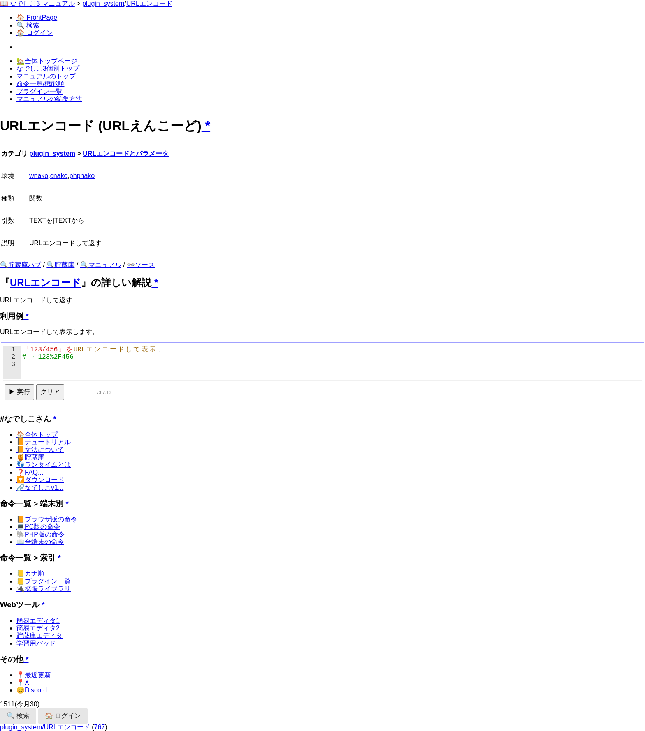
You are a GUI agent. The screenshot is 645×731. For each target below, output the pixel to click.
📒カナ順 (30, 573)
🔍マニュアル (100, 264)
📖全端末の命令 (40, 541)
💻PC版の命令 (38, 526)
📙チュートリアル (43, 441)
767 (99, 727)
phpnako (82, 175)
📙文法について (40, 449)
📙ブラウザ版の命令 (46, 519)
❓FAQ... (29, 472)
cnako (59, 175)
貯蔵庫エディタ (39, 635)
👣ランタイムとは (43, 464)
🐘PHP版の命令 (40, 534)
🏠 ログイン (34, 32)
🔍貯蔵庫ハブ (20, 264)
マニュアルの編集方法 (49, 98)
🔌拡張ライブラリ (43, 588)
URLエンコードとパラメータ (126, 153)
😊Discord (31, 690)
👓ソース (141, 264)
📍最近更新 (33, 674)
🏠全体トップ (37, 434)
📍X (22, 682)
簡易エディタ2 (38, 628)
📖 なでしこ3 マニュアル (37, 3)
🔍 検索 (27, 25)
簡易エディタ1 (38, 620)
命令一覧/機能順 (40, 83)
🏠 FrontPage (36, 17)
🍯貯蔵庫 (30, 457)
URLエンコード (149, 3)
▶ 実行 (19, 391)
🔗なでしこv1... (39, 487)
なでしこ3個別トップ (47, 68)
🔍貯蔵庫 (60, 264)
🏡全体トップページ (46, 61)
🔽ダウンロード (40, 479)
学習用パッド (36, 643)
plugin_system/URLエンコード (45, 727)
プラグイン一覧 (39, 91)
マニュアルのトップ (46, 76)
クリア (50, 391)
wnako (38, 175)
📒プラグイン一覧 (43, 581)
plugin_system (103, 3)
